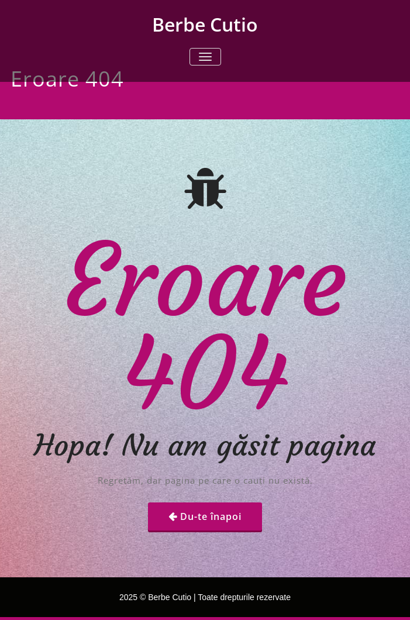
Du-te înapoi (211, 516)
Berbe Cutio (205, 24)
